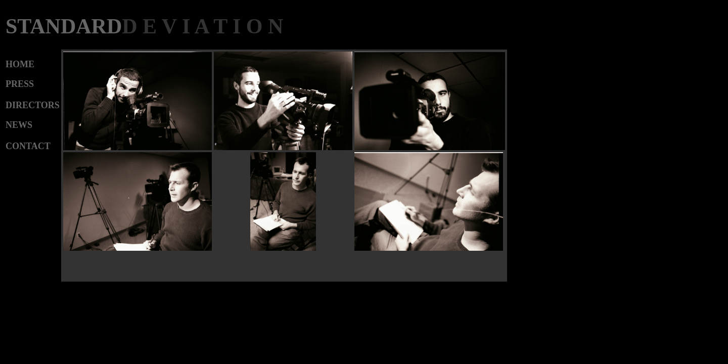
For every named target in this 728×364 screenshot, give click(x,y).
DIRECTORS (33, 105)
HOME (20, 64)
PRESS (20, 84)
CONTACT (28, 146)
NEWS (19, 125)
